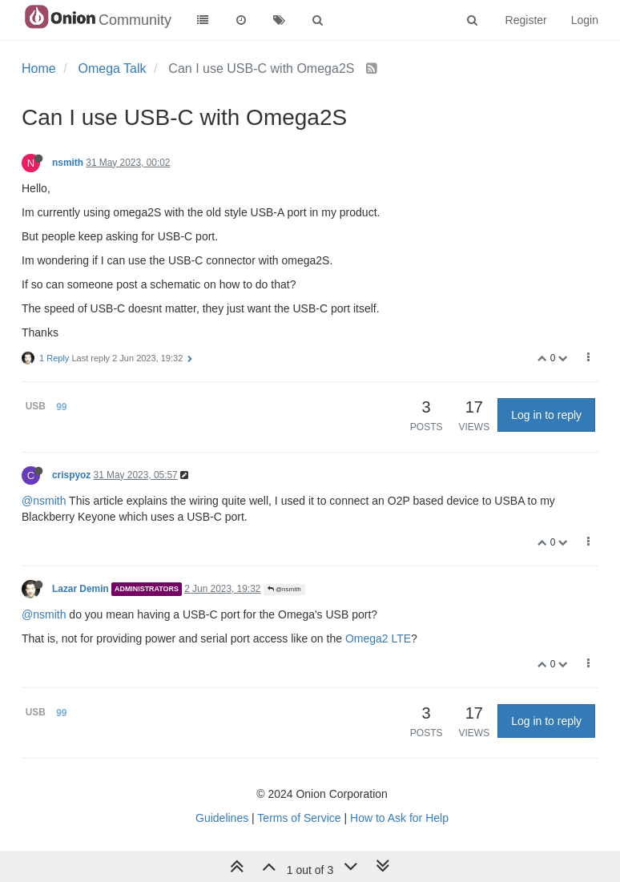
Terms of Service (298, 818)
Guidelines (221, 818)
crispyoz (71, 475)
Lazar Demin (80, 588)
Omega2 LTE (378, 638)
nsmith (67, 162)
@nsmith (44, 500)
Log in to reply (546, 415)
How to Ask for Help (399, 818)
